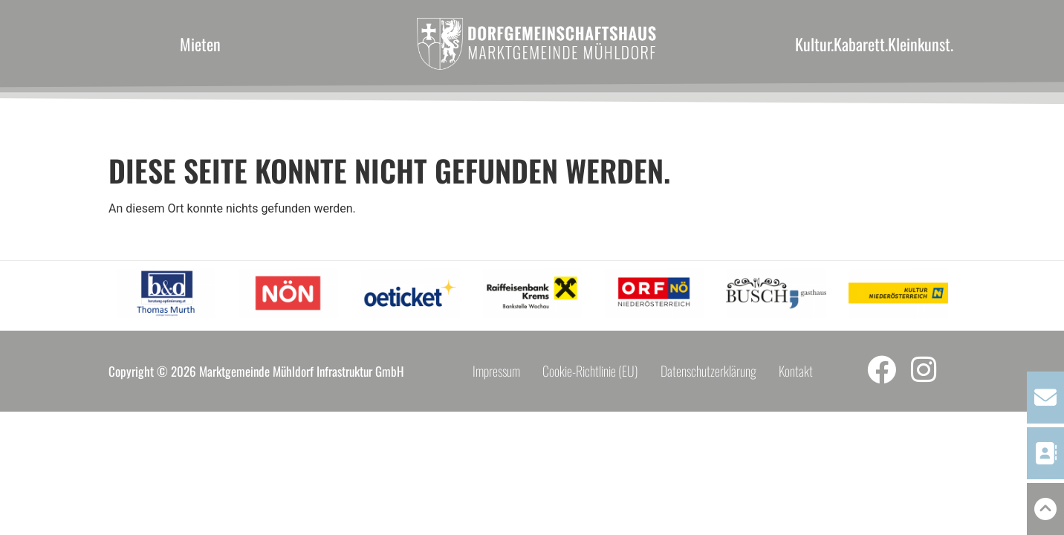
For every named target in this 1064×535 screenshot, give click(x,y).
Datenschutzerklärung (708, 370)
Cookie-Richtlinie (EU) (590, 370)
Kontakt (796, 370)
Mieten (200, 44)
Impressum (496, 370)
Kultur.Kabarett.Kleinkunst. (874, 44)
